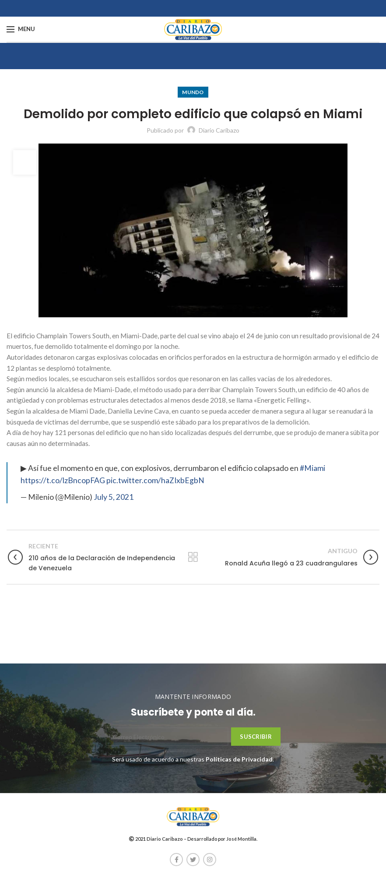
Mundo (193, 92)
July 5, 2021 (113, 497)
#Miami (312, 468)
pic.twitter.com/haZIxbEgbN (155, 480)
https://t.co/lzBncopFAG (63, 480)
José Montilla (241, 839)
